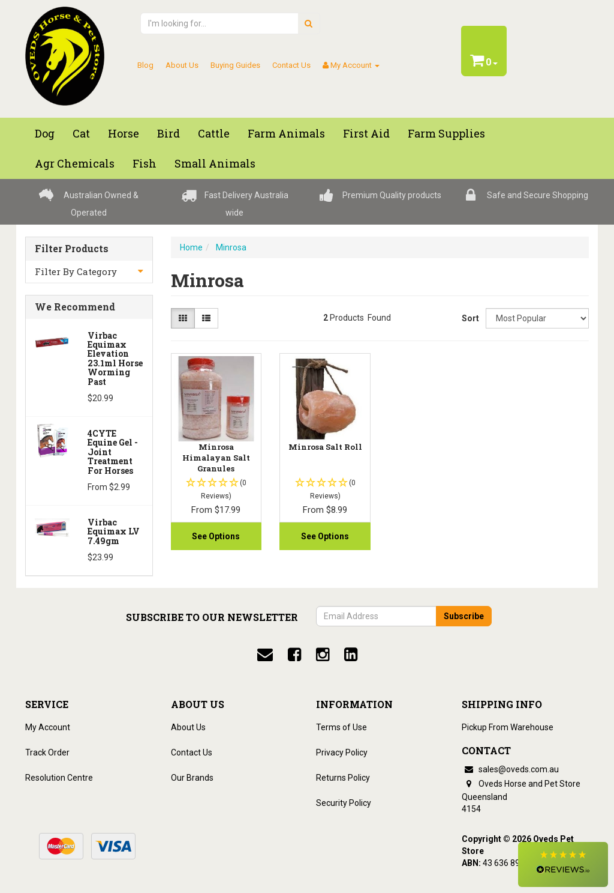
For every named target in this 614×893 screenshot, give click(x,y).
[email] (265, 655)
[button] (563, 864)
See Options (216, 536)
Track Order (47, 752)
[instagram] (322, 655)
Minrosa (231, 247)
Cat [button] (81, 133)
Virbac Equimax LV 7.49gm (114, 531)
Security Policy (343, 803)
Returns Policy (343, 778)
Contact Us (291, 65)
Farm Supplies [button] (446, 133)
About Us (181, 65)
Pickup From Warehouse (507, 727)
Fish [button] (144, 163)
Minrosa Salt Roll (325, 446)
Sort (469, 318)
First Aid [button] (366, 133)
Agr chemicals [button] (75, 163)
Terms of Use (341, 727)
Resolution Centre (59, 778)
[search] (308, 23)
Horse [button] (123, 133)
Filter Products (72, 248)
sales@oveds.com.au (510, 769)
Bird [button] (168, 133)
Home (191, 247)
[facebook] (294, 655)
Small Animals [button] (214, 163)
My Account (47, 727)
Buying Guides (235, 65)
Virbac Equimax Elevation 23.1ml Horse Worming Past (115, 358)
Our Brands (192, 778)
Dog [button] (45, 133)
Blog (145, 65)
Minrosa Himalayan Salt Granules (216, 457)
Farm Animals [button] (286, 133)
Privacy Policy (342, 752)
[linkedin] (350, 655)
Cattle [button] (214, 133)
